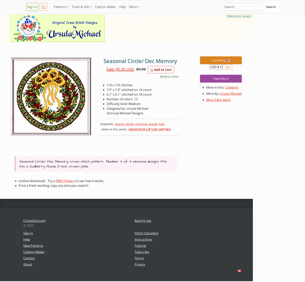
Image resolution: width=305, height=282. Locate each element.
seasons (120, 124)
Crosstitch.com (34, 221)
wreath (153, 124)
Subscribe (142, 252)
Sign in (32, 7)
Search (271, 7)
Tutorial (140, 246)
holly (162, 124)
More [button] (133, 7)
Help (122, 7)
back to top (143, 221)
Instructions (143, 239)
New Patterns (33, 246)
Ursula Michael (231, 94)
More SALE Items (218, 100)
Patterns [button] (60, 7)
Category (231, 87)
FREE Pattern (65, 181)
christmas (141, 124)
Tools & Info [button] (80, 7)
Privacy (140, 264)
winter (130, 124)
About (27, 264)
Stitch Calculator (147, 233)
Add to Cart (161, 70)
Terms (139, 258)
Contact (29, 258)
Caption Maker (105, 7)
